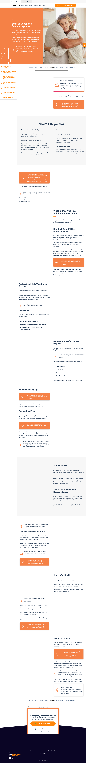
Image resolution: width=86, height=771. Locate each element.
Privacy (52, 751)
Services (22, 5)
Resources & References (70, 67)
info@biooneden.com (16, 755)
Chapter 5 (57, 67)
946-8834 (15, 756)
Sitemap (55, 751)
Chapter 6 (62, 67)
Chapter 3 (46, 67)
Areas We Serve (28, 5)
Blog (49, 751)
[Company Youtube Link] (12, 759)
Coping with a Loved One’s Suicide (9, 88)
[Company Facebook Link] (10, 759)
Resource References (8, 97)
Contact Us (44, 5)
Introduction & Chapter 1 (33, 67)
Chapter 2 (41, 67)
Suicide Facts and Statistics (7, 67)
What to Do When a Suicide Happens (9, 83)
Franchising (45, 751)
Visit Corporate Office (43, 761)
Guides (40, 5)
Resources (36, 5)
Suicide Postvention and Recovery (9, 93)
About (32, 5)
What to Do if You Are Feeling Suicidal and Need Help (9, 77)
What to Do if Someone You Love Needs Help (9, 72)
